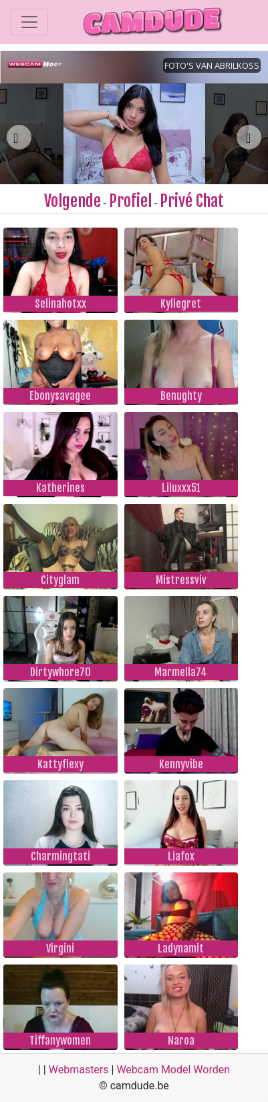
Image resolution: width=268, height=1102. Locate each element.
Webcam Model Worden (173, 1069)
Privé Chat (192, 201)
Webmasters (79, 1069)
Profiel (130, 201)
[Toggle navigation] (29, 22)
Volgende (72, 201)
